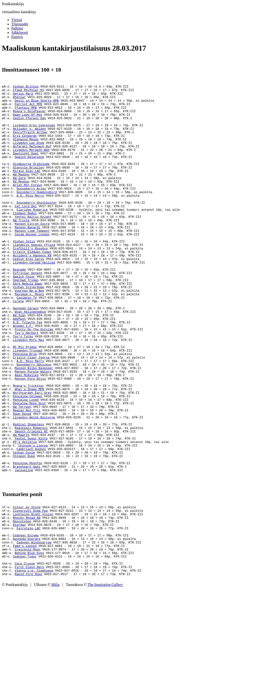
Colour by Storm (26, 587)
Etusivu (17, 37)
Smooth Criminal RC (31, 501)
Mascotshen (22, 604)
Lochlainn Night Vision (33, 596)
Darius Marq (23, 95)
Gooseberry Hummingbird (36, 214)
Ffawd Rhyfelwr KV (28, 91)
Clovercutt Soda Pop (30, 591)
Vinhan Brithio (26, 87)
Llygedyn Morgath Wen (31, 163)
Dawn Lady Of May (27, 121)
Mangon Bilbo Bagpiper (34, 425)
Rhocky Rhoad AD (26, 600)
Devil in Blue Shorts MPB (37, 104)
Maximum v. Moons (29, 336)
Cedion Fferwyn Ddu (29, 125)
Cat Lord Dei (26, 231)
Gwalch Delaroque (29, 171)
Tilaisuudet (19, 24)
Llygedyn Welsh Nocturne (34, 484)
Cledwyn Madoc (25, 239)
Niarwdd (19, 307)
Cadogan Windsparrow (33, 629)
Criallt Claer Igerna (31, 412)
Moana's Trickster (28, 446)
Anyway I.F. (23, 374)
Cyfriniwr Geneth (27, 311)
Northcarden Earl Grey (32, 454)
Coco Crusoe (25, 655)
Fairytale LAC (28, 613)
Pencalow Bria (25, 408)
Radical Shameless (28, 492)
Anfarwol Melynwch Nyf (32, 159)
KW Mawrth (21, 505)
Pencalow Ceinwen (27, 459)
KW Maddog (21, 193)
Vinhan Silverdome (28, 328)
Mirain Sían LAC (26, 188)
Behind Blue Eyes (29, 642)
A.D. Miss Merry (30, 218)
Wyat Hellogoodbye (30, 357)
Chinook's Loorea (33, 518)
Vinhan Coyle (24, 526)
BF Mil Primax (25, 399)
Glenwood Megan (26, 150)
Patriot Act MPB (28, 108)
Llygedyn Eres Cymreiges (34, 133)
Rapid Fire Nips (28, 667)
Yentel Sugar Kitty (31, 509)
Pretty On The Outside (34, 378)
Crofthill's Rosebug (30, 281)
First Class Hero (29, 659)
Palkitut (17, 28)
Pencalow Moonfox (27, 539)
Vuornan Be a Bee (29, 332)
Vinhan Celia (24, 273)
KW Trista (21, 247)
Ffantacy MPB (26, 112)
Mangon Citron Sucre (32, 252)
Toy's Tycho (23, 387)
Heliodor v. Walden (29, 138)
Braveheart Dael (26, 543)
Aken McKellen (27, 433)
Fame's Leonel (25, 634)
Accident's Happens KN (32, 290)
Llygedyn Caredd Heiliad (34, 298)
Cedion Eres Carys (28, 294)
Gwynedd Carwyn (26, 353)
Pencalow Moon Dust (29, 467)
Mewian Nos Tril (26, 475)
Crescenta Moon (27, 638)
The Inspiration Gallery (105, 679)
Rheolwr (19, 100)
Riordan (19, 608)
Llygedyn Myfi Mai (28, 391)
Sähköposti (19, 32)
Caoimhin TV (26, 340)
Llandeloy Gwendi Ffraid (34, 277)
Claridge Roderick (32, 235)
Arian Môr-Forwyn (27, 205)
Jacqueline (24, 547)
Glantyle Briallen (28, 184)
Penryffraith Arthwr (30, 142)
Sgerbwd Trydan (26, 319)
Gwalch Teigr (24, 315)
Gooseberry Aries (31, 209)
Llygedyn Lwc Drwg (28, 155)
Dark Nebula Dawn (27, 323)
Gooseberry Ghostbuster (36, 226)
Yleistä (16, 20)
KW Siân (19, 361)
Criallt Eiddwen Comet (32, 285)
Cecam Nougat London (32, 264)
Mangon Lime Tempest (32, 260)
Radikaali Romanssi (31, 497)
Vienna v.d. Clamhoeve (34, 663)
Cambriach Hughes (31, 522)
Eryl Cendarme (25, 146)
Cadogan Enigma (26, 621)
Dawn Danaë (22, 480)
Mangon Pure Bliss (30, 437)
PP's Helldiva (25, 513)
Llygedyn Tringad (27, 404)
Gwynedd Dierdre (26, 625)
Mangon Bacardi (27, 256)
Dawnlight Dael (26, 167)
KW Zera (19, 197)
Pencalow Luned (26, 463)
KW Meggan (21, 201)
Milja (55, 679)
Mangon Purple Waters (33, 429)
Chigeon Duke (24, 530)
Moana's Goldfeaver (29, 116)
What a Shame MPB (29, 450)
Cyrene (18, 345)
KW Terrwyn (22, 471)
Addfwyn (19, 366)
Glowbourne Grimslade (31, 180)
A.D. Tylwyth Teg (27, 370)
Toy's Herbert (27, 383)
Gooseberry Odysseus (33, 421)
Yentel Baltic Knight (33, 243)
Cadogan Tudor (25, 646)
